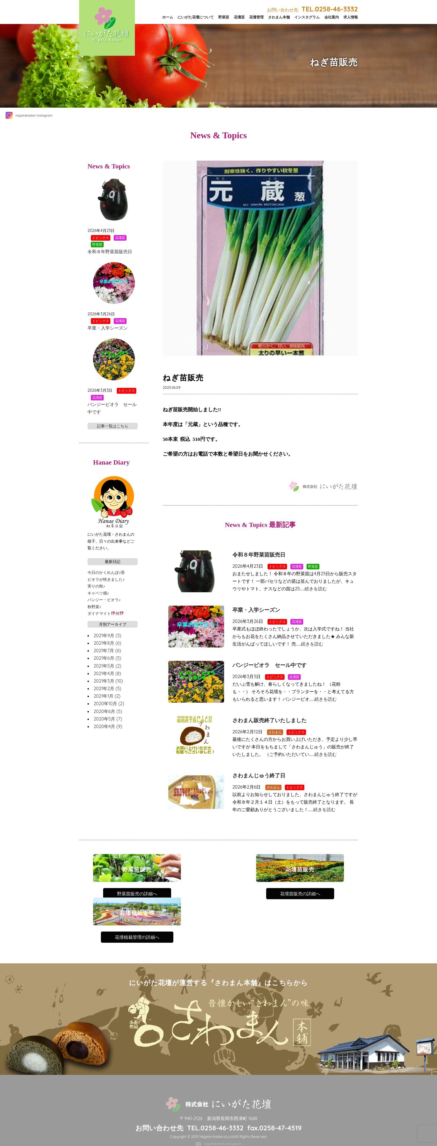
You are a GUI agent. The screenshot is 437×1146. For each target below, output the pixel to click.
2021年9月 (107, 635)
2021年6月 (107, 658)
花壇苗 (239, 17)
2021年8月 (107, 643)
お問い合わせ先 (312, 10)
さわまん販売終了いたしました (269, 720)
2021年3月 (108, 681)
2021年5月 (107, 666)
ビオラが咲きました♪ (106, 579)
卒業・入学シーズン (256, 610)
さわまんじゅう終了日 (258, 775)
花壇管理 (256, 17)
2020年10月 (109, 703)
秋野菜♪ (94, 606)
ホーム (167, 17)
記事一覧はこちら (112, 426)
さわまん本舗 (279, 17)
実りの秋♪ (96, 586)
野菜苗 (223, 17)
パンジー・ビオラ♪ (104, 599)
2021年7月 (107, 650)
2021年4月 (107, 673)
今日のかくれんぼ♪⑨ (106, 572)
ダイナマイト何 (106, 613)
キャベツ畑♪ (98, 593)
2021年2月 (107, 688)
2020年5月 (108, 719)
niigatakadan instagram (33, 115)
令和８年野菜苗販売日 (258, 555)
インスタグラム (307, 17)
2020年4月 (108, 726)
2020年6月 (108, 711)
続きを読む (316, 588)
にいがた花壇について (196, 17)
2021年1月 (107, 696)
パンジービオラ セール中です (269, 665)
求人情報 (350, 17)
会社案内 (331, 17)
